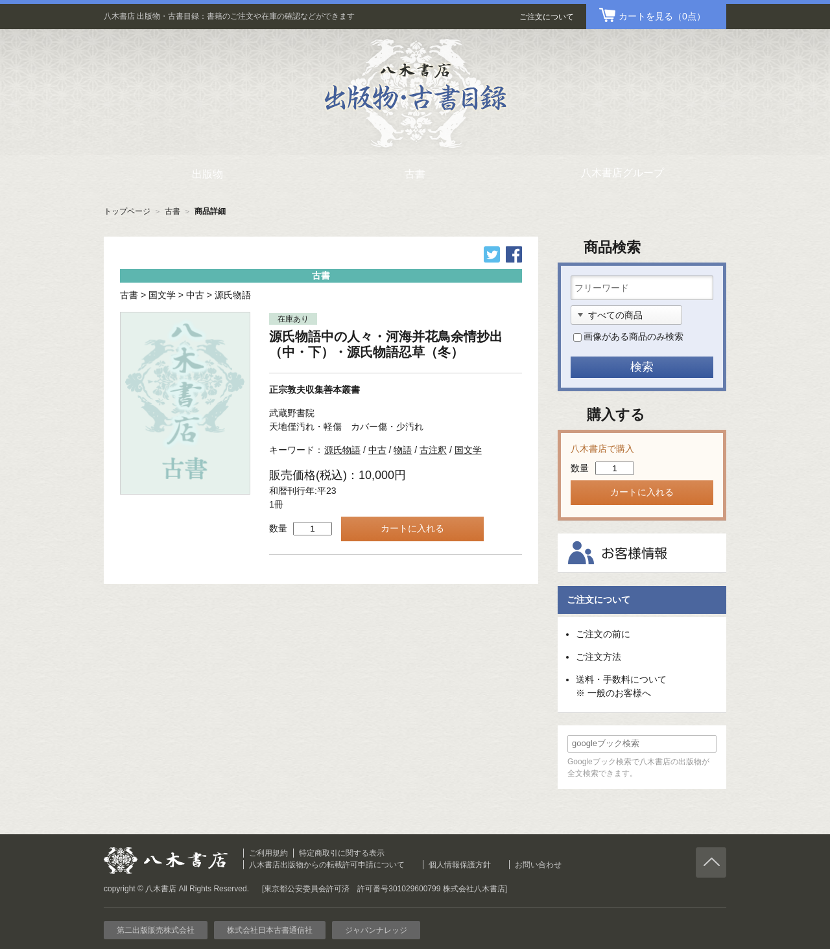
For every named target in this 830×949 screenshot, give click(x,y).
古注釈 (433, 450)
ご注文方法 (598, 656)
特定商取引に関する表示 (342, 853)
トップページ (127, 211)
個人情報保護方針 (460, 864)
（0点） (662, 16)
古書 (172, 211)
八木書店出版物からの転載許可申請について (327, 864)
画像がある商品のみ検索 (633, 336)
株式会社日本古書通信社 (270, 930)
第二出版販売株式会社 (156, 930)
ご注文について (546, 16)
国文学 (162, 295)
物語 (403, 450)
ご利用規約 (268, 853)
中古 (195, 295)
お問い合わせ (538, 864)
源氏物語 (233, 295)
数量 (278, 528)
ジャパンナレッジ (376, 930)
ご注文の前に (603, 634)
